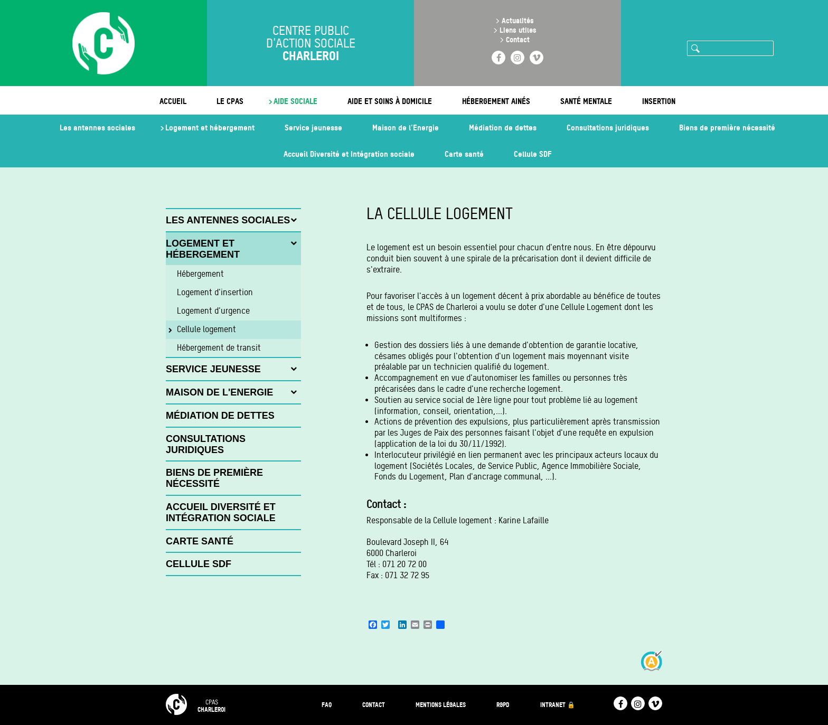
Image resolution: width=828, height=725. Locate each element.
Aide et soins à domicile (389, 101)
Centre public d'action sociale (310, 43)
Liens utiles (518, 29)
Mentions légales (441, 705)
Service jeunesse (313, 128)
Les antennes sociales (97, 128)
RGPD (503, 705)
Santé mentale (586, 101)
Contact (518, 39)
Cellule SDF (532, 154)
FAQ (327, 705)
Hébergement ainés (496, 101)
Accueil (172, 101)
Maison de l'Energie (405, 128)
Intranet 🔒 (557, 705)
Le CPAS (230, 101)
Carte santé (464, 154)
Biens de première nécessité (727, 128)
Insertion (658, 101)
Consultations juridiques (608, 128)
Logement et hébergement (210, 128)
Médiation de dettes (503, 128)
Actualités (518, 20)
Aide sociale (295, 101)
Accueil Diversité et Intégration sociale (349, 154)
